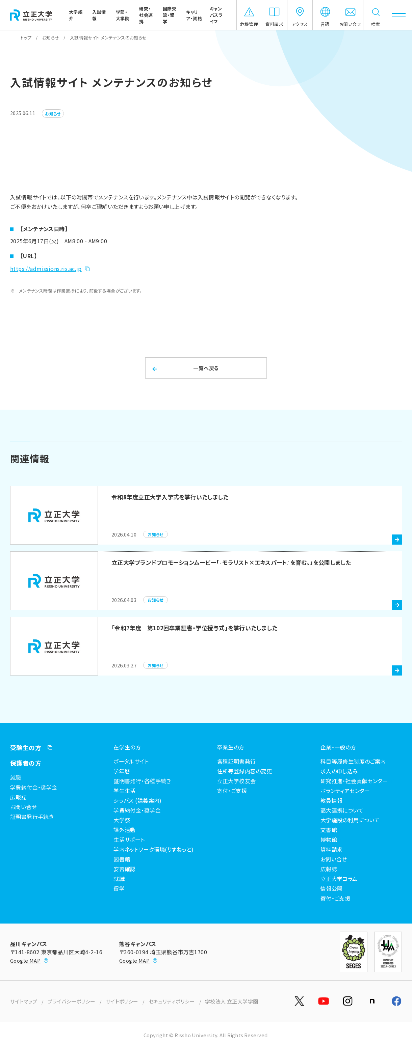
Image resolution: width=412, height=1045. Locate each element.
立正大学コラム (339, 879)
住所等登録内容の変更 (244, 771)
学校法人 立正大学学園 (231, 1001)
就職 (15, 777)
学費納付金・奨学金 (33, 787)
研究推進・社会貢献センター (354, 781)
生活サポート (129, 839)
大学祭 (121, 820)
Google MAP (29, 960)
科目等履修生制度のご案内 (353, 761)
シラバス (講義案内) (137, 800)
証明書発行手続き (32, 817)
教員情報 (331, 800)
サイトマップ (23, 1001)
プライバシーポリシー (72, 1001)
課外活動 (124, 830)
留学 (119, 888)
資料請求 (331, 849)
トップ (25, 37)
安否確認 (124, 869)
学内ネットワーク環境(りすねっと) (153, 849)
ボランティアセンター (345, 791)
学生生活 (124, 791)
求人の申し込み (339, 771)
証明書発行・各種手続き (142, 781)
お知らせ (50, 37)
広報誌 (18, 797)
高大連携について (341, 810)
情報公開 (331, 888)
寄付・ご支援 (232, 791)
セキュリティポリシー (172, 1001)
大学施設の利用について (350, 820)
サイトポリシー (122, 1001)
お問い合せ (23, 807)
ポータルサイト (131, 761)
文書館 (328, 830)
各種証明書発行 (236, 761)
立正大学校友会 (236, 781)
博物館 (328, 839)
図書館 (121, 859)
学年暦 (121, 771)
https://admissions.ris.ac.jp (46, 269)
